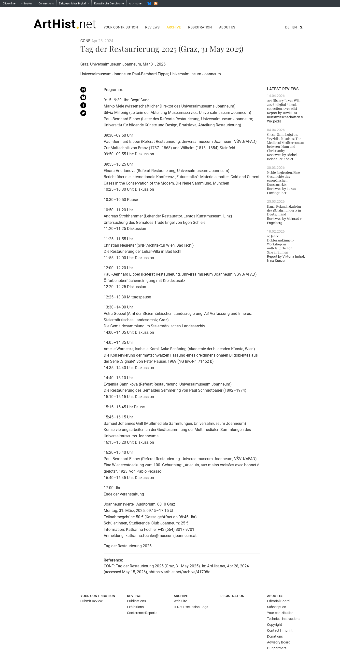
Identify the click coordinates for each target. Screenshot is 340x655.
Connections (46, 3)
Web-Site (180, 601)
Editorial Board (278, 601)
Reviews (152, 27)
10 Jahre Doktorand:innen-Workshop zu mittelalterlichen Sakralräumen (280, 244)
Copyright (274, 625)
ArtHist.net (135, 3)
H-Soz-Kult (27, 3)
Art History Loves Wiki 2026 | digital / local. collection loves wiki (283, 104)
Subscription (276, 607)
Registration (200, 27)
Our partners (276, 648)
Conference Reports (142, 613)
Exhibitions (135, 607)
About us (227, 27)
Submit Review (91, 601)
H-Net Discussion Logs (191, 607)
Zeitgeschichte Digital (73, 3)
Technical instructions (283, 619)
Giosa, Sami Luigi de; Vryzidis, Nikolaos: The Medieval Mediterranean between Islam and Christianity (285, 142)
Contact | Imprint (280, 630)
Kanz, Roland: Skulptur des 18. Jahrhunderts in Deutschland (284, 210)
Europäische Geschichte (109, 3)
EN (294, 27)
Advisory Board (278, 642)
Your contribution (121, 27)
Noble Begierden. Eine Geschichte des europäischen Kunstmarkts (283, 178)
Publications (136, 601)
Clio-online (9, 3)
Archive (174, 27)
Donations (275, 636)
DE (287, 27)
